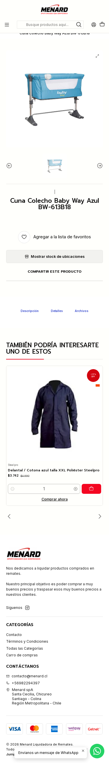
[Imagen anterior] (10, 176)
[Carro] (102, 24)
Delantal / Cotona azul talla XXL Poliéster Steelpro (53, 480)
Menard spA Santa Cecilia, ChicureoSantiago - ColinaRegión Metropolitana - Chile (33, 696)
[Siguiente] (98, 516)
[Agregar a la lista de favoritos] (54, 247)
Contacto (14, 634)
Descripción (30, 321)
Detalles (57, 321)
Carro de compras (22, 655)
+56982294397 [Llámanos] (23, 683)
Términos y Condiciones (27, 641)
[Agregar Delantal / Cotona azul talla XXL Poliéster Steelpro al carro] (92, 499)
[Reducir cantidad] (12, 499)
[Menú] (7, 24)
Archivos (81, 321)
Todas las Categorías (24, 648)
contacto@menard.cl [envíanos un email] (26, 676)
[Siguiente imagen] (98, 176)
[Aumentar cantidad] (77, 499)
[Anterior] (10, 516)
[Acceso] (93, 24)
